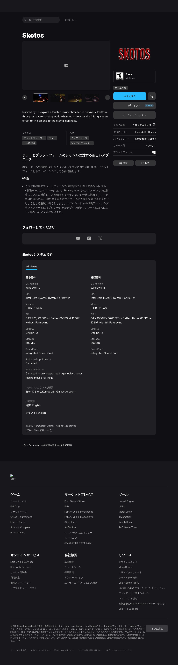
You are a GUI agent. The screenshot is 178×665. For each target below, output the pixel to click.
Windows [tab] (31, 266)
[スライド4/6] (92, 97)
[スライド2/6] (57, 97)
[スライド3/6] (74, 97)
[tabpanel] (89, 325)
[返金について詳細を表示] (154, 125)
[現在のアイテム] (40, 97)
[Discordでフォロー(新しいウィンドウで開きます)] (89, 238)
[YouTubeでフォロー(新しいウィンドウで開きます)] (78, 238)
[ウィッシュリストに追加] (134, 115)
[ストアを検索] (25, 20)
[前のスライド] (24, 97)
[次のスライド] (107, 97)
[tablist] (89, 266)
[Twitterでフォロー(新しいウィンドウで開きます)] (100, 238)
